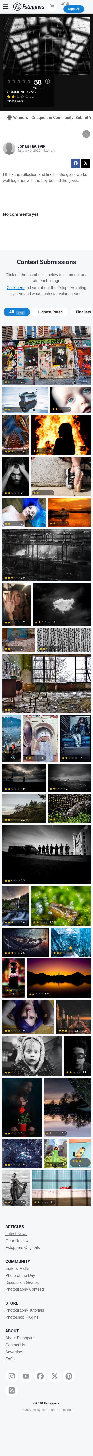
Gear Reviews (17, 1241)
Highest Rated (50, 312)
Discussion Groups (22, 1282)
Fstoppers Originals (22, 1247)
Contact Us (15, 1345)
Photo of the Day (20, 1275)
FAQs (10, 1359)
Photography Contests (25, 1289)
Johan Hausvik (31, 146)
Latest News (16, 1234)
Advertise (13, 1352)
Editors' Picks (17, 1268)
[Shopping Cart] (52, 6)
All (17, 312)
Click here (15, 288)
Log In (65, 3)
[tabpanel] (46, 767)
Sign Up (73, 9)
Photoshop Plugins (21, 1317)
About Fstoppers (19, 1338)
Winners (16, 118)
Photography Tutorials (24, 1310)
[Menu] (6, 6)
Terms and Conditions (57, 1410)
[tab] (16, 312)
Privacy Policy (30, 1410)
